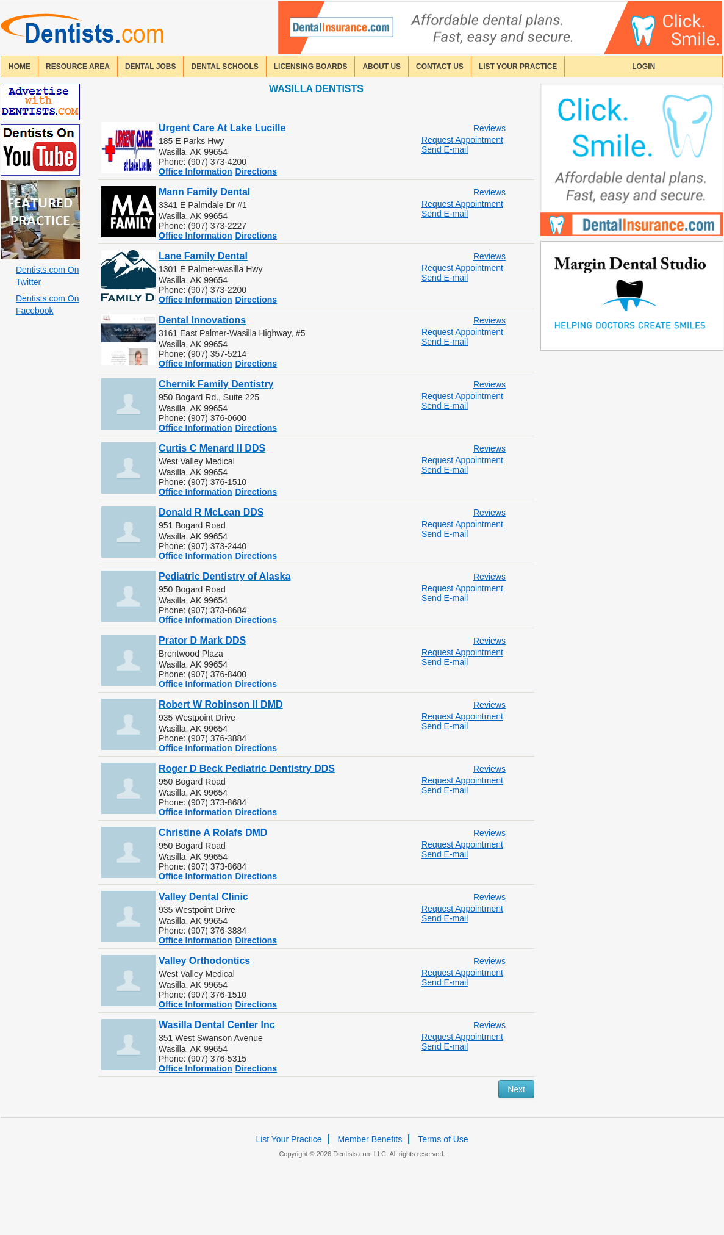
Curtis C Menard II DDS (212, 448)
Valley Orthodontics (204, 961)
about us (381, 66)
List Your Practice (518, 66)
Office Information (195, 171)
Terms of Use (443, 1139)
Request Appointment (462, 140)
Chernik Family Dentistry (216, 384)
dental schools (224, 66)
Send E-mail (444, 149)
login (643, 66)
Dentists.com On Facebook (47, 304)
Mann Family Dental (204, 192)
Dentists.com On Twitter (47, 276)
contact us (440, 66)
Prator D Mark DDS (202, 640)
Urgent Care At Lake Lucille (222, 128)
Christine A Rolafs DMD (213, 832)
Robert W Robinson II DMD (221, 704)
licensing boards (311, 66)
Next (516, 1089)
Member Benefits (369, 1139)
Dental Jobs (150, 66)
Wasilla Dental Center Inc (217, 1025)
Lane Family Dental (203, 256)
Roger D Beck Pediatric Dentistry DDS (247, 768)
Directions (256, 171)
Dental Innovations (202, 320)
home (19, 66)
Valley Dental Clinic (203, 896)
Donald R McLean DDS (211, 512)
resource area (78, 66)
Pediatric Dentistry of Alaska (224, 576)
